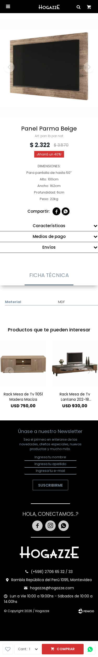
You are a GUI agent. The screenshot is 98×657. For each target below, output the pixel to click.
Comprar (66, 648)
